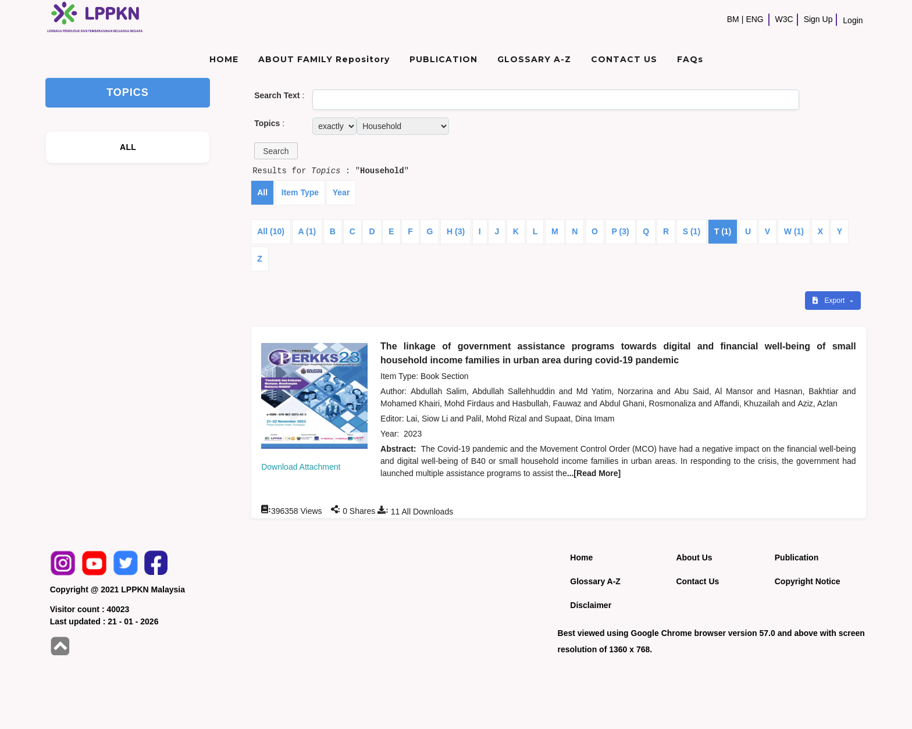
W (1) (794, 231)
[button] (275, 150)
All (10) (270, 231)
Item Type (300, 192)
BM (733, 19)
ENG (754, 19)
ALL (128, 147)
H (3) (456, 231)
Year (341, 192)
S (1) (691, 231)
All (262, 192)
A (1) (307, 231)
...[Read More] (594, 473)
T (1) (723, 231)
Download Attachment (300, 466)
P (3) (620, 231)
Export (829, 300)
